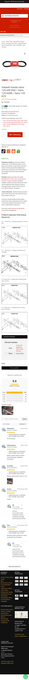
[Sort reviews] (23, 419)
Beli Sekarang (15, 130)
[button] (1, 27)
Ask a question (14, 363)
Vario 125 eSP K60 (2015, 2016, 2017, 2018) (15, 118)
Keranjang (26, 4)
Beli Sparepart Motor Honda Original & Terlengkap (6, 595)
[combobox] (14, 11)
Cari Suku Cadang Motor (7, 30)
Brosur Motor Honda (6, 578)
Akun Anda (19, 4)
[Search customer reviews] (12, 414)
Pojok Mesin (4, 591)
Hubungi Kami (5, 608)
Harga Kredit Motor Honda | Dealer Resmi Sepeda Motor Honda (14, 8)
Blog (2, 576)
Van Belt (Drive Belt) (11, 39)
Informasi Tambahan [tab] (9, 332)
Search (25, 414)
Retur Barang (4, 614)
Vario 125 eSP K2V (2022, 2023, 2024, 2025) (15, 116)
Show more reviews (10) (14, 562)
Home (3, 37)
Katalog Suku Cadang (7, 587)
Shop (7, 37)
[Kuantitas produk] (4, 130)
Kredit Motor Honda (6, 589)
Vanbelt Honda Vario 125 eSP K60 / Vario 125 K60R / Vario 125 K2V (17, 430)
